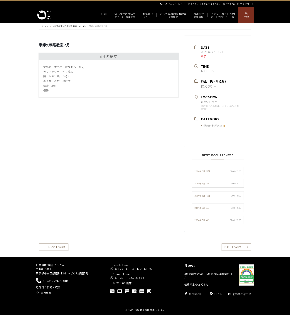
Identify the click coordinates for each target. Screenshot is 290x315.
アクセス (243, 4)
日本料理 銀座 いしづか (152, 310)
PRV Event (53, 247)
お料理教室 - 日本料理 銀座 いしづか (69, 26)
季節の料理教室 (213, 125)
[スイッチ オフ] (246, 15)
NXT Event (236, 247)
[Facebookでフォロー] (253, 4)
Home (45, 26)
